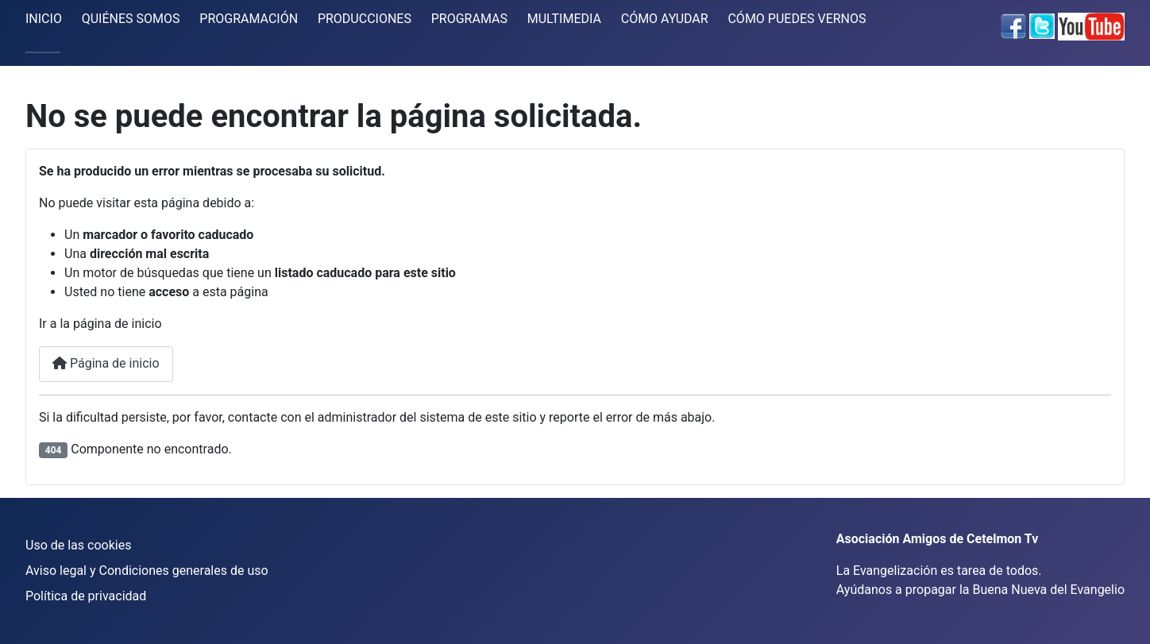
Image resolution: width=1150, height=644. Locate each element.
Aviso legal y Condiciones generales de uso (146, 570)
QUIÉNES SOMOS (131, 18)
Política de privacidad (85, 596)
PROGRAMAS (469, 18)
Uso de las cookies (78, 545)
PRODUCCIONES (364, 18)
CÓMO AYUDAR (664, 18)
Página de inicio (106, 363)
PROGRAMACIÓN (248, 18)
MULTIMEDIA (564, 18)
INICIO (43, 18)
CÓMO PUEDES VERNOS (796, 18)
